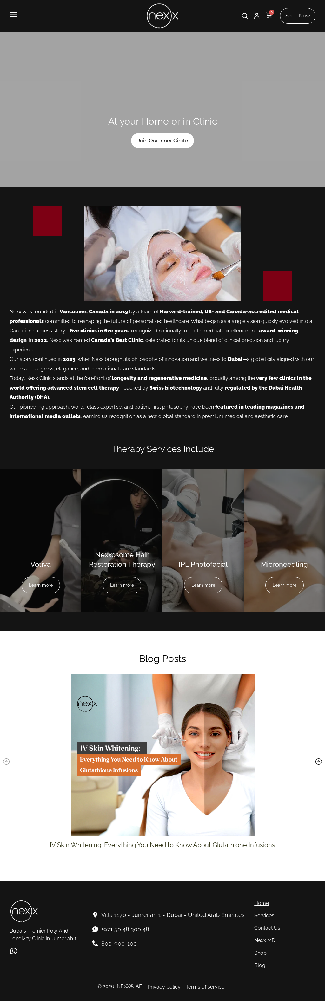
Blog (259, 966)
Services (264, 917)
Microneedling (284, 565)
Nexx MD (264, 941)
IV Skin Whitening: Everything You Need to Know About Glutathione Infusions (162, 845)
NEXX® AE (129, 987)
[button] (6, 762)
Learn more (41, 585)
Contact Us (267, 929)
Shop (260, 954)
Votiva (40, 565)
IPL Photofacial (203, 565)
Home (261, 904)
